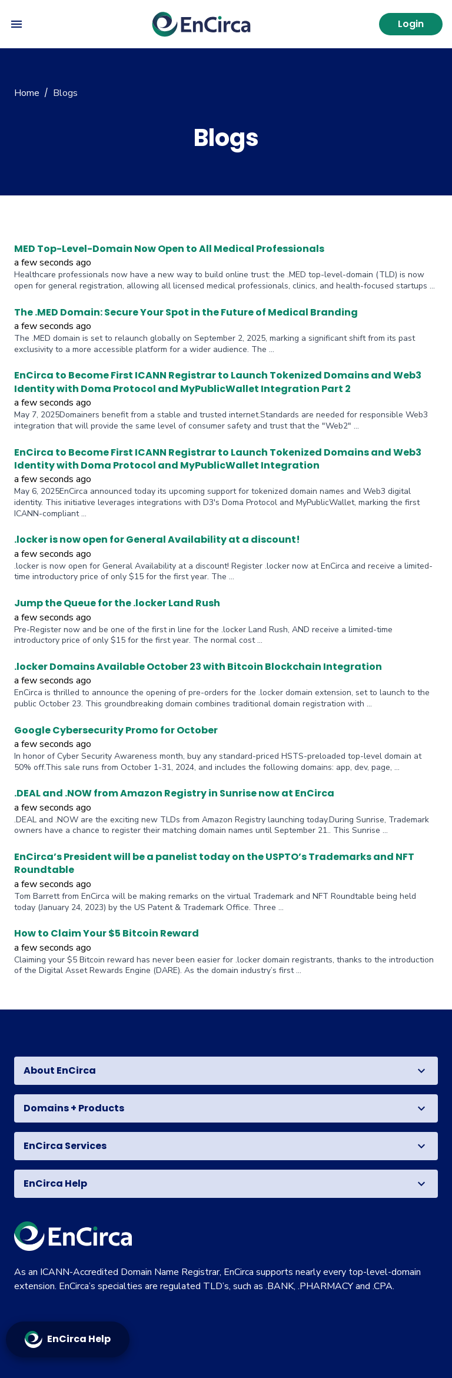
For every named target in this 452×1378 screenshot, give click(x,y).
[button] (226, 1071)
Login (411, 24)
